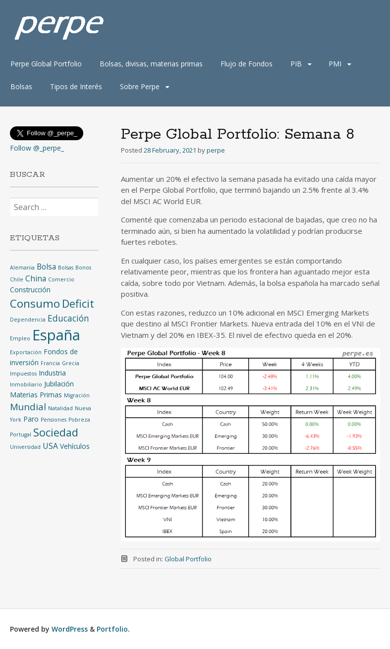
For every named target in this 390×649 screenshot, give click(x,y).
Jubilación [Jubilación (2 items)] (59, 383)
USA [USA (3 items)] (50, 445)
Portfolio (112, 629)
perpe (216, 150)
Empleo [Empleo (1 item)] (20, 338)
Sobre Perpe (140, 86)
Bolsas (21, 86)
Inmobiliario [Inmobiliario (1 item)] (26, 384)
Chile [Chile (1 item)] (16, 279)
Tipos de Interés (76, 86)
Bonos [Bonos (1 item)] (83, 267)
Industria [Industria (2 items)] (52, 373)
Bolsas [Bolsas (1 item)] (65, 267)
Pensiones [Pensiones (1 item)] (53, 419)
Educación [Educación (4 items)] (68, 318)
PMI (335, 63)
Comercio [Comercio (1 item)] (61, 279)
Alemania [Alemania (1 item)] (22, 267)
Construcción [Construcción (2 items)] (30, 289)
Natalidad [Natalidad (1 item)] (60, 408)
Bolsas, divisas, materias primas (151, 63)
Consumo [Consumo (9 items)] (35, 303)
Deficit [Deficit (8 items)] (78, 303)
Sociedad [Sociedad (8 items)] (55, 432)
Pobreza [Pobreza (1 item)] (79, 419)
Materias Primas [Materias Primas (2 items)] (36, 394)
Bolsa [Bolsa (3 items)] (46, 266)
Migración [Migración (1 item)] (77, 395)
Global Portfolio (188, 558)
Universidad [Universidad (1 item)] (25, 446)
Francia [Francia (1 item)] (50, 363)
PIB (296, 63)
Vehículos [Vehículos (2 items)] (75, 446)
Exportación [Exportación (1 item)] (26, 352)
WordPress (70, 629)
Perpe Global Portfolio (46, 63)
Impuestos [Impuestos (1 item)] (23, 373)
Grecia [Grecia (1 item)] (70, 363)
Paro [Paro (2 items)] (31, 419)
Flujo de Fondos (247, 63)
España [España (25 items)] (56, 335)
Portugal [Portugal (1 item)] (20, 434)
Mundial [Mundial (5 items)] (28, 406)
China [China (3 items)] (35, 278)
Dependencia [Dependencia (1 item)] (28, 319)
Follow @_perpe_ (37, 148)
